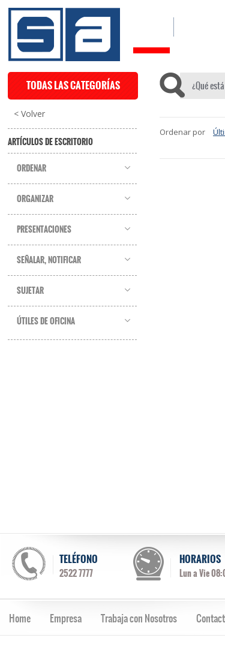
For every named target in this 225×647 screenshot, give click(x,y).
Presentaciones (44, 230)
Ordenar (31, 168)
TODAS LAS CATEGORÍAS (73, 85)
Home (20, 618)
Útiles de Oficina (46, 321)
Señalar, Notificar (49, 260)
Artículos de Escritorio (50, 142)
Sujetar (30, 291)
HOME (151, 26)
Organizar (35, 199)
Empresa (66, 618)
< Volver (29, 114)
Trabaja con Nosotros (139, 618)
